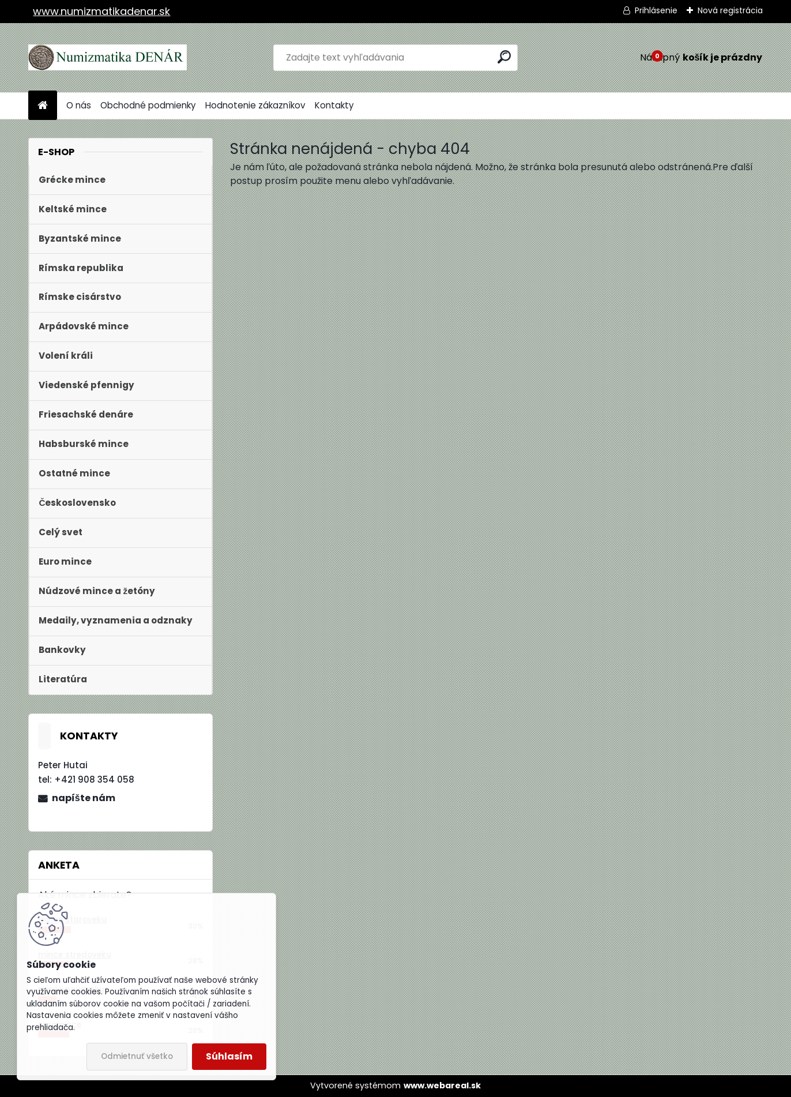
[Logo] (107, 58)
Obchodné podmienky (148, 105)
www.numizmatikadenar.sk (101, 11)
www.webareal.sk (442, 1085)
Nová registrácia (730, 10)
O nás (78, 105)
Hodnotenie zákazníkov (255, 105)
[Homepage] (42, 106)
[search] (504, 56)
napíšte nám (83, 798)
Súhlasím (229, 1056)
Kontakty (334, 105)
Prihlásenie (656, 10)
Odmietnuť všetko (137, 1056)
